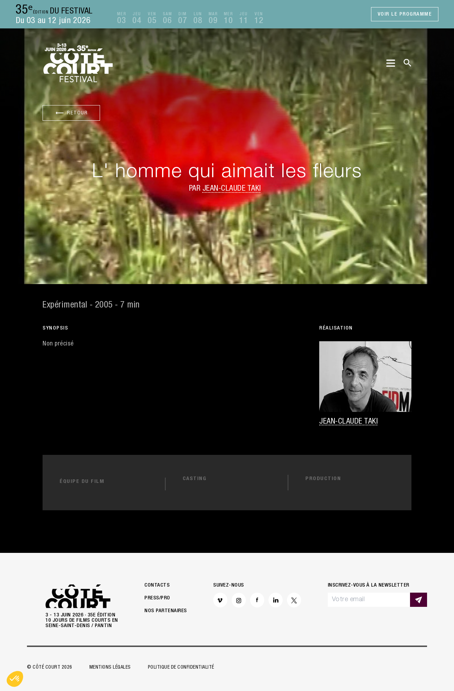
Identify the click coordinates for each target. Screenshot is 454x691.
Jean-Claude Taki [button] (232, 189)
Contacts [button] (157, 585)
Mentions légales (110, 667)
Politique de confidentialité (181, 667)
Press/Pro (157, 598)
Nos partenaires (165, 611)
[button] (14, 678)
